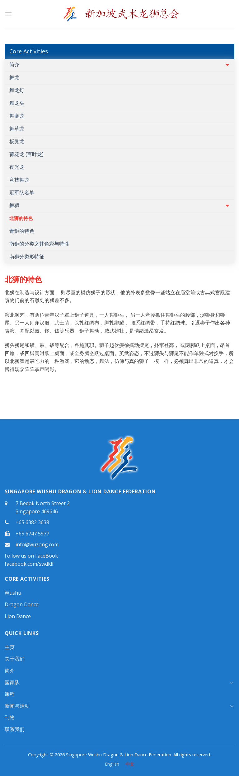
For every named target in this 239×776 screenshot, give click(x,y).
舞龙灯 (16, 90)
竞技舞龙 (19, 179)
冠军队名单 (21, 192)
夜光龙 (16, 166)
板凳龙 (16, 141)
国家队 (12, 682)
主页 (10, 647)
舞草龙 (16, 128)
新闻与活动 (17, 705)
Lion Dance (18, 616)
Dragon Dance (22, 604)
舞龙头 (16, 103)
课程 (10, 694)
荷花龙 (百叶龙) (26, 154)
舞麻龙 (16, 115)
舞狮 (14, 205)
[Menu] (8, 14)
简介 (14, 64)
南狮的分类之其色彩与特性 (39, 243)
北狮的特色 (21, 218)
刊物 (10, 717)
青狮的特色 (21, 230)
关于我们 (15, 658)
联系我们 (15, 729)
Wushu (13, 592)
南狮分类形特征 (26, 256)
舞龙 (14, 77)
